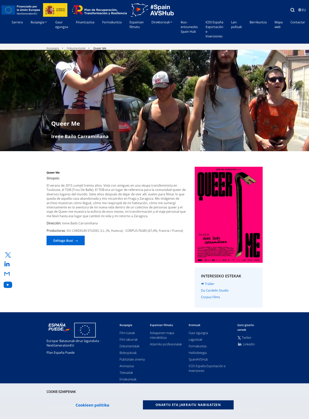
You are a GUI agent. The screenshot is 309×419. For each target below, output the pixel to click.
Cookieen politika (92, 405)
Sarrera (17, 22)
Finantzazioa (85, 22)
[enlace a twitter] (8, 255)
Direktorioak (162, 22)
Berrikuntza (258, 22)
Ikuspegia (39, 22)
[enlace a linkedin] (8, 264)
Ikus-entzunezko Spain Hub (189, 27)
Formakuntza (112, 22)
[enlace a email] (8, 274)
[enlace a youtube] (8, 285)
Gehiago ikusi (63, 240)
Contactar (298, 22)
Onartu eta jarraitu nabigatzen (188, 405)
